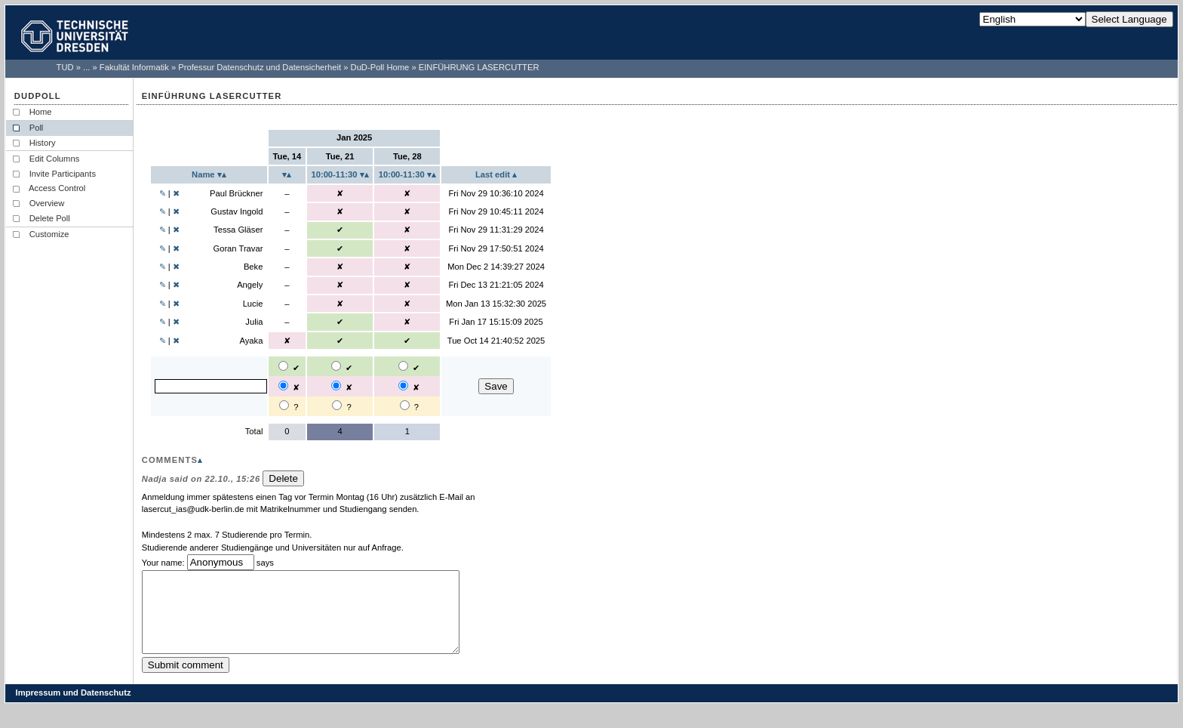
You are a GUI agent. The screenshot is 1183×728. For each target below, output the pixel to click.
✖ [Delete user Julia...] (176, 321)
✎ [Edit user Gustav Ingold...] (162, 211)
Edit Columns (54, 158)
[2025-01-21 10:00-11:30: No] (336, 385)
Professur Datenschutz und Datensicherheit (259, 67)
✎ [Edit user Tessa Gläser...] (162, 229)
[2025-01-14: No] (283, 385)
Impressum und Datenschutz (73, 708)
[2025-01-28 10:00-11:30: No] (403, 385)
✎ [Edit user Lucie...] (162, 303)
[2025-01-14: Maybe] (284, 405)
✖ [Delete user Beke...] (176, 266)
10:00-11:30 (335, 174)
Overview (47, 203)
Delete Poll (49, 218)
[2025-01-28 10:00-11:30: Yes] (403, 366)
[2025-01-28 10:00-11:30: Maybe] (405, 405)
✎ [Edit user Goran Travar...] (162, 248)
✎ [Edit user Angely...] (162, 284)
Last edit (493, 174)
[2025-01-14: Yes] (283, 366)
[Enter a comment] (319, 620)
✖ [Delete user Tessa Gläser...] (176, 229)
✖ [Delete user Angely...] (176, 284)
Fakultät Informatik (134, 67)
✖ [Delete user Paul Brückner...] (176, 193)
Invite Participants (63, 173)
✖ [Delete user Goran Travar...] (176, 248)
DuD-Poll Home (380, 67)
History (42, 142)
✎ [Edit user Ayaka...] (162, 340)
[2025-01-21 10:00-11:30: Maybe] (337, 405)
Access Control (57, 188)
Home (40, 111)
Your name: (163, 562)
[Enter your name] (211, 386)
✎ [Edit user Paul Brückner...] (162, 193)
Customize (49, 234)
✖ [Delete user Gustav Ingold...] (176, 211)
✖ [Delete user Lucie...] (176, 303)
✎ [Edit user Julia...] (162, 321)
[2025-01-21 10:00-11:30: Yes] (336, 366)
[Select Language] (1032, 19)
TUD (65, 67)
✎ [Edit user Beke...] (162, 266)
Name (204, 174)
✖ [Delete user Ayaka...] (176, 340)
